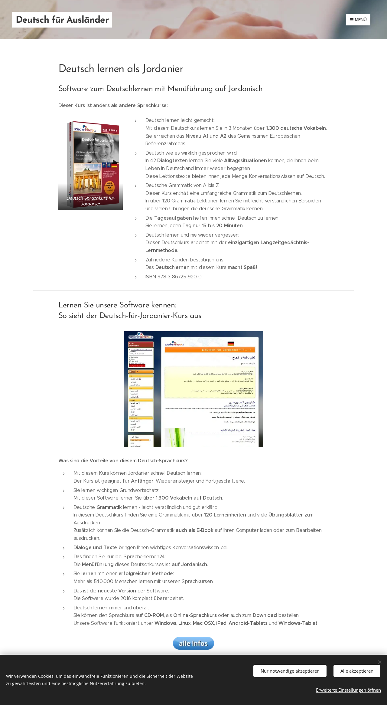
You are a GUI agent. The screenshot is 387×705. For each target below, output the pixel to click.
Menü (358, 19)
